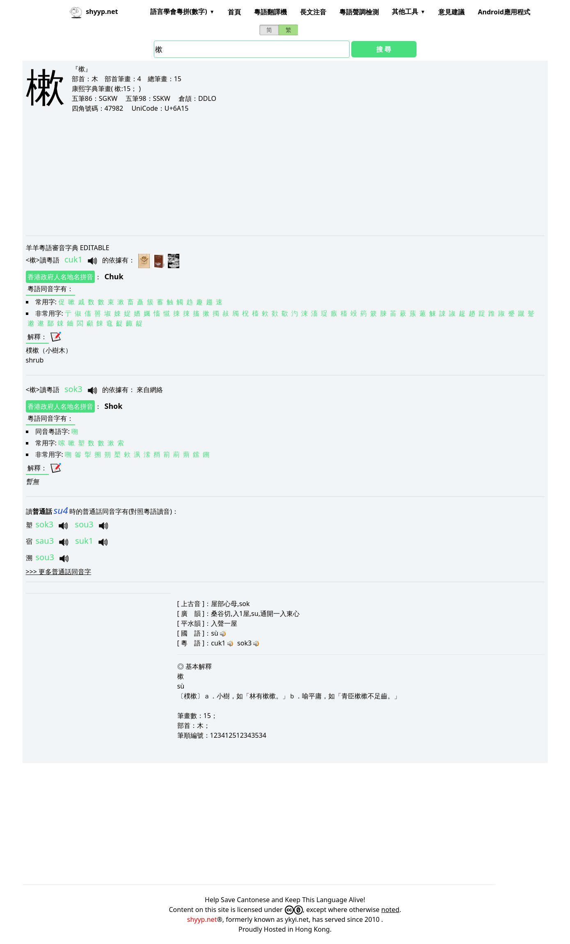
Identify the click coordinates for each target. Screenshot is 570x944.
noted (390, 909)
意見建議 (451, 11)
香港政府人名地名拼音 (60, 276)
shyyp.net (202, 919)
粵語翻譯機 (270, 11)
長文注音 (313, 11)
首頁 (234, 11)
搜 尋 (383, 49)
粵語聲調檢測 (359, 11)
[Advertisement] (272, 173)
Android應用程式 (504, 11)
